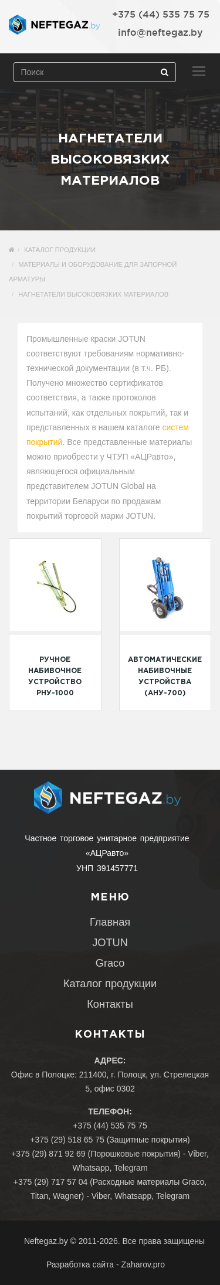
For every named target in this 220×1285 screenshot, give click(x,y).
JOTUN (110, 943)
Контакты (110, 1004)
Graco (110, 963)
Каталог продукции (60, 249)
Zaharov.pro (143, 1264)
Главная (110, 922)
